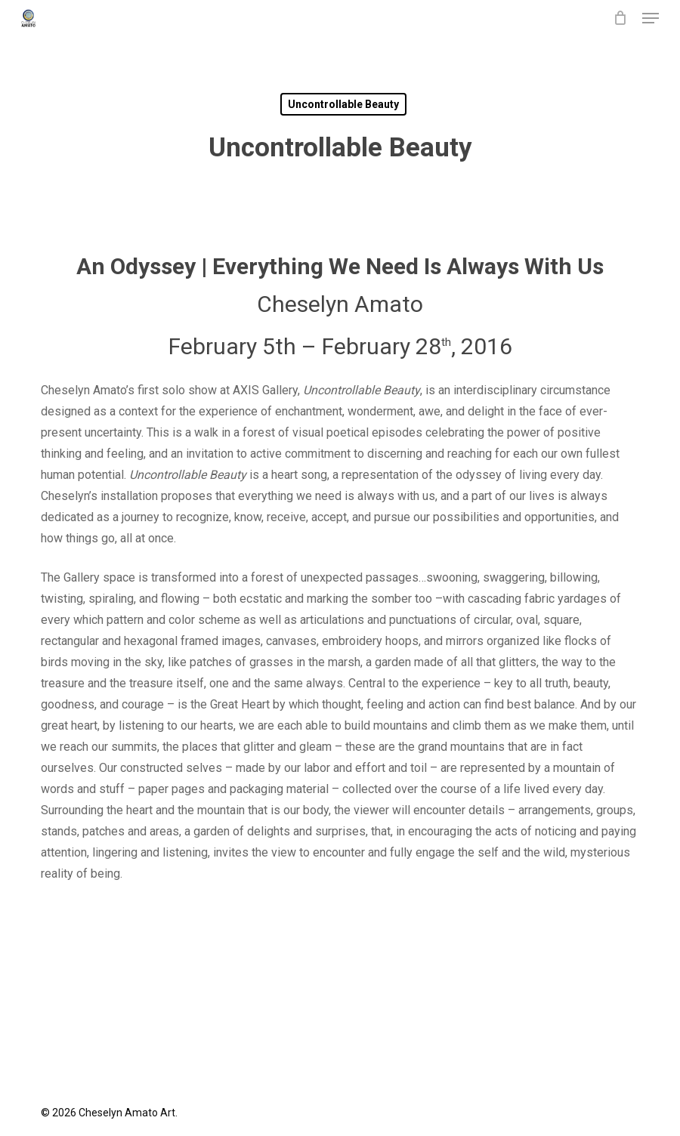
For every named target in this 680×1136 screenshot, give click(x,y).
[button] (650, 18)
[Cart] (620, 18)
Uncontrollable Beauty (343, 104)
